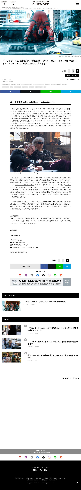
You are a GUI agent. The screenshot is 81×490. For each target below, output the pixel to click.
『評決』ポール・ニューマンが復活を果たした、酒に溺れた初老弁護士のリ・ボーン (53, 329)
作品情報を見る (72, 79)
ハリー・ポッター (28, 189)
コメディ (31, 87)
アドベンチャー (38, 87)
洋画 (45, 87)
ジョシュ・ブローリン (38, 84)
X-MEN (52, 187)
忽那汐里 (47, 84)
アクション (24, 87)
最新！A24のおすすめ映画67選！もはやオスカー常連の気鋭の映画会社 (53, 356)
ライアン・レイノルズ (27, 84)
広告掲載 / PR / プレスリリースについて (55, 478)
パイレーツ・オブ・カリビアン (24, 185)
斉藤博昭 (11, 81)
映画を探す (4, 3)
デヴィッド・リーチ (55, 84)
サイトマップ (53, 480)
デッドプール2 (20, 7)
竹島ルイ (37, 333)
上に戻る (77, 482)
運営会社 (44, 480)
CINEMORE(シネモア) (6, 7)
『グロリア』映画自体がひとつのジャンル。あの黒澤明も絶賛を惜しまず (53, 343)
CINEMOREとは (19, 478)
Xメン (18, 84)
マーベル (13, 84)
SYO (36, 360)
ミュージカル (6, 87)
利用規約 (38, 478)
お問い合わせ (30, 478)
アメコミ (64, 84)
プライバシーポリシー (33, 480)
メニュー (77, 3)
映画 (14, 7)
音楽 (12, 87)
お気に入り (13, 3)
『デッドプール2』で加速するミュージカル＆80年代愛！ (45, 302)
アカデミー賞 (17, 87)
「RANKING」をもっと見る (69, 378)
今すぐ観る (13, 230)
